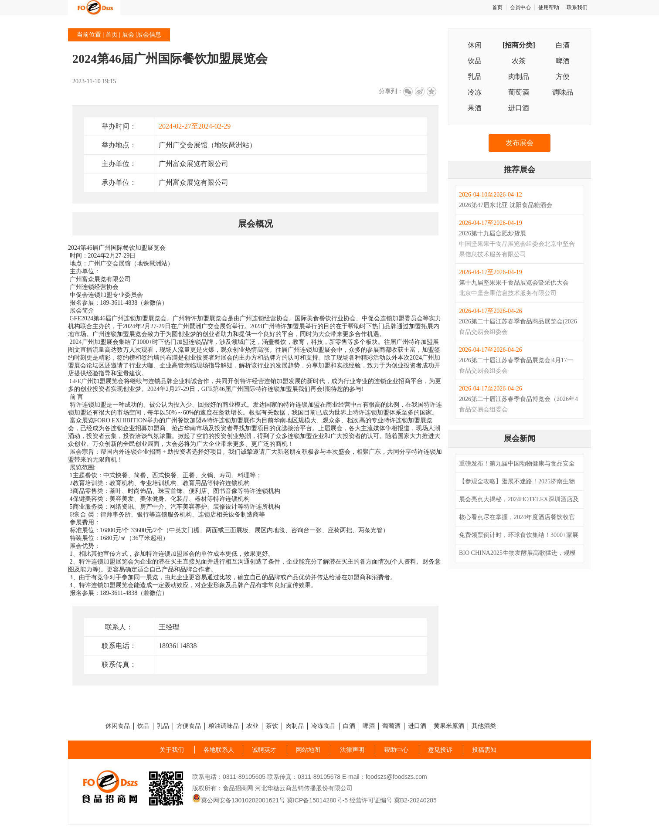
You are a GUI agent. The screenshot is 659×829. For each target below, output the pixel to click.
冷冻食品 (323, 726)
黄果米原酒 (449, 726)
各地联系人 (219, 749)
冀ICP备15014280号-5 (317, 800)
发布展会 (519, 142)
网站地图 (308, 749)
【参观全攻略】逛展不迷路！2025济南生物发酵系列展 (517, 482)
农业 (252, 726)
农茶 (519, 61)
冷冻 (475, 92)
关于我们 (172, 749)
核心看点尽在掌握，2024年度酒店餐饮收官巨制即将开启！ (517, 518)
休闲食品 (117, 726)
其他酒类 (484, 726)
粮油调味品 (223, 726)
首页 (497, 7)
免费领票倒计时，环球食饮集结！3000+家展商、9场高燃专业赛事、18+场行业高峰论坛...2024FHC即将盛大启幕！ (518, 536)
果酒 (475, 108)
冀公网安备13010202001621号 (238, 800)
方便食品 (189, 726)
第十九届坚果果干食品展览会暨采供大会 (514, 282)
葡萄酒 (518, 92)
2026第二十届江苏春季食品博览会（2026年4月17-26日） (518, 400)
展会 (128, 34)
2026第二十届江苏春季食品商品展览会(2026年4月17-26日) (518, 322)
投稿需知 (484, 749)
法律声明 (352, 749)
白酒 (563, 45)
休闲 (475, 45)
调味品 (562, 92)
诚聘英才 (264, 749)
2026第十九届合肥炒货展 (492, 233)
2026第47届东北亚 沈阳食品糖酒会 (505, 205)
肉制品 (518, 76)
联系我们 (577, 7)
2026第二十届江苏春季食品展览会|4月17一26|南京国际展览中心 (516, 361)
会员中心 (520, 7)
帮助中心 (396, 749)
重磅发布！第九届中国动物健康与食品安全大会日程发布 (517, 464)
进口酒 (518, 108)
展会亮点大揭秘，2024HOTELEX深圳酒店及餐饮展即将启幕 (519, 500)
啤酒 (563, 61)
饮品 (475, 61)
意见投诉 (440, 749)
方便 (563, 76)
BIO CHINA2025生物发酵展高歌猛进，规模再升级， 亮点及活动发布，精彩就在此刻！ (518, 554)
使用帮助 (548, 7)
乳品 (475, 76)
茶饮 (272, 726)
